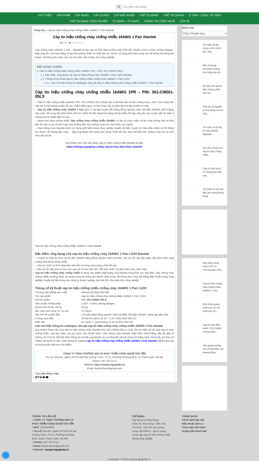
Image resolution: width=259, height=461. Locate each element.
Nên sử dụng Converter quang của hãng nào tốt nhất (211, 69)
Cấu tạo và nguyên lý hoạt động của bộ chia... (213, 110)
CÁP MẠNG (82, 15)
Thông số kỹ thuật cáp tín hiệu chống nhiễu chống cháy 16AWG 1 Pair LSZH (87, 78)
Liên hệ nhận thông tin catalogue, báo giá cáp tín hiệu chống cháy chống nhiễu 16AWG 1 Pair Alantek (107, 82)
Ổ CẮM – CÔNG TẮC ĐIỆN (205, 15)
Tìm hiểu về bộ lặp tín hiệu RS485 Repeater (212, 131)
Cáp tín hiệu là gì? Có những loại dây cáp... (212, 172)
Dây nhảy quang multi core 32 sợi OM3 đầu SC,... (211, 307)
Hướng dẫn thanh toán (194, 431)
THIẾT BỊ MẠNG (148, 15)
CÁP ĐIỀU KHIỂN (124, 15)
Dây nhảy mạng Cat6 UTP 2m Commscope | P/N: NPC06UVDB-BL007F (212, 267)
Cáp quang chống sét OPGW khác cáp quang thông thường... (213, 349)
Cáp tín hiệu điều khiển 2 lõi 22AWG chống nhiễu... (212, 328)
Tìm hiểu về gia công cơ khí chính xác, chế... (212, 48)
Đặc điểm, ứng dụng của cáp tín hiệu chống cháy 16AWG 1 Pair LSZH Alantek (88, 74)
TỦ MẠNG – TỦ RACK (125, 21)
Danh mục (188, 27)
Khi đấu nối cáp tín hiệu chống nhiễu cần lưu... (212, 89)
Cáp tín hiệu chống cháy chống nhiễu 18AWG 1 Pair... (212, 287)
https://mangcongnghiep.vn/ (109, 364)
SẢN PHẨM (63, 15)
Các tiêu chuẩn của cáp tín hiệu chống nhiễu (213, 151)
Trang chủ (39, 30)
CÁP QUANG (101, 15)
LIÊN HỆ (185, 21)
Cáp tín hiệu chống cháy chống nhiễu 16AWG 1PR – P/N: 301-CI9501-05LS (81, 70)
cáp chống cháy (49, 373)
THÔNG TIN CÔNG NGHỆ (159, 21)
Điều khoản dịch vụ (192, 423)
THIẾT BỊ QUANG (173, 15)
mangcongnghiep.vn (57, 449)
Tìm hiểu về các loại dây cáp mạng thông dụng (213, 192)
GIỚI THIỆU (45, 15)
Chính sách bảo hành (193, 427)
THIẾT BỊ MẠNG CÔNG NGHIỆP (88, 21)
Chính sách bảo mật (193, 419)
